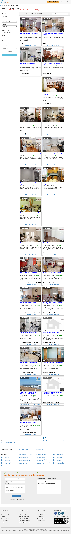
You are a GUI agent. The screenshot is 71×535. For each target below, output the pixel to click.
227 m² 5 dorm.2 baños (30, 159)
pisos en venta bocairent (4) (58, 459)
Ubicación (37, 404)
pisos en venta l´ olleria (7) (24, 463)
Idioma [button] (3, 521)
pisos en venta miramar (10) (24, 462)
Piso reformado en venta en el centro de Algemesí (30, 183)
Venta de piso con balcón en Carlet (28, 332)
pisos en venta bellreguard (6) (6, 459)
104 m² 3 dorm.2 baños (30, 309)
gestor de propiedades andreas (46, 481)
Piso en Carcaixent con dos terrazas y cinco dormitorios (30, 153)
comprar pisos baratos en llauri (59, 440)
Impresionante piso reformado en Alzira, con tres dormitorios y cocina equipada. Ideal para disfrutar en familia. (30, 69)
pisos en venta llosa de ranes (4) (25, 465)
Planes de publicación (23, 522)
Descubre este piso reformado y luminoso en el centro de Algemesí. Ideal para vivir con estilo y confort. (30, 189)
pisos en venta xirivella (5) (6, 465)
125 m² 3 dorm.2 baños (53, 249)
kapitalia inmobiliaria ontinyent (46, 483)
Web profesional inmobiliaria (24, 519)
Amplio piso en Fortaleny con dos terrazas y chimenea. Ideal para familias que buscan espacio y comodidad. (53, 338)
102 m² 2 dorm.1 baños (30, 40)
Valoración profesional (23, 517)
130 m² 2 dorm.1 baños (30, 249)
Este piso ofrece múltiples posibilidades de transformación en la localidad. (30, 248)
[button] (16, 5)
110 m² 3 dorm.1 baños (53, 99)
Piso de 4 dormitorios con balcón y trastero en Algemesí (53, 183)
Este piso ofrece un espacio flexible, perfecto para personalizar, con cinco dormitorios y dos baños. (30, 159)
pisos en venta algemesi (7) (58, 457)
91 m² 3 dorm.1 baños (30, 399)
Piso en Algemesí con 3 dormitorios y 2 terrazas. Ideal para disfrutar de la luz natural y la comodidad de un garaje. (53, 248)
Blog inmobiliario (40, 514)
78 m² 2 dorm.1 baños (53, 309)
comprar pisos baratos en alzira (25, 440)
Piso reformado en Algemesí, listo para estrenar (53, 153)
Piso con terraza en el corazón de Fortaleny (53, 362)
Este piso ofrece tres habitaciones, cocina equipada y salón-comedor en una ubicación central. (53, 99)
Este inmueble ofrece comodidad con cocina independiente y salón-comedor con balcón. (53, 38)
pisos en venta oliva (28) (58, 454)
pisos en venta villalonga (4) (41, 459)
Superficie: (4, 40)
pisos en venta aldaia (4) (40, 465)
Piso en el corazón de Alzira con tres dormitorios (53, 93)
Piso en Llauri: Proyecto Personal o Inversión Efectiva (53, 303)
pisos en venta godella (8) (6, 463)
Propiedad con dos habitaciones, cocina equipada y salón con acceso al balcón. (53, 128)
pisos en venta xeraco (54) (41, 454)
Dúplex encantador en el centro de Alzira (29, 33)
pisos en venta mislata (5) (23, 459)
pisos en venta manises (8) (24, 457)
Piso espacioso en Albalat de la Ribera (52, 272)
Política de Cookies (5, 519)
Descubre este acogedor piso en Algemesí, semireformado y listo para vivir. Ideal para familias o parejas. (30, 278)
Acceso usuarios (65, 1)
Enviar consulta (16, 496)
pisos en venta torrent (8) (6, 457)
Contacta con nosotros (5, 514)
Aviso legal (3, 516)
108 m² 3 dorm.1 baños (30, 129)
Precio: (3, 35)
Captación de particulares (24, 514)
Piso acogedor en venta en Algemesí (29, 272)
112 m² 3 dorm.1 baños (53, 69)
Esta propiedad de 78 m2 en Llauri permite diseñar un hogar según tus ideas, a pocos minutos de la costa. (53, 308)
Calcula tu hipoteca (40, 517)
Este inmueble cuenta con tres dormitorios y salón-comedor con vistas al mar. (53, 397)
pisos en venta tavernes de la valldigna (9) (44, 462)
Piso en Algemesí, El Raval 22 (50, 242)
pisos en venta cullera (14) (58, 460)
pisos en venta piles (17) (40, 460)
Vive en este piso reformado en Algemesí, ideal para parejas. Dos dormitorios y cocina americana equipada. (53, 159)
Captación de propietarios (24, 516)
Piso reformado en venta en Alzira (28, 63)
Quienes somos (4, 513)
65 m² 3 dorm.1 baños (30, 279)
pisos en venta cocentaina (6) (58, 463)
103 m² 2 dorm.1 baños (53, 129)
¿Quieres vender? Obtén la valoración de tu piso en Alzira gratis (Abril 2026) (20, 10)
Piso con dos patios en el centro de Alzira (30, 123)
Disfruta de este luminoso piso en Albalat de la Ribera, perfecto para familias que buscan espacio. (53, 278)
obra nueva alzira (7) (40, 449)
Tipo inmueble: (5, 30)
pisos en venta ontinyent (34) (24, 460)
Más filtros (9, 51)
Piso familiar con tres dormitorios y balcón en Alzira (53, 34)
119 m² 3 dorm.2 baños (53, 369)
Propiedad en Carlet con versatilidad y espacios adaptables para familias (30, 337)
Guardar (33, 45)
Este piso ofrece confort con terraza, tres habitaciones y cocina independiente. (53, 367)
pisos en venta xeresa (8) (58, 462)
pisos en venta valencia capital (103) (25, 454)
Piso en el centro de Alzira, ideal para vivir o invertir (53, 64)
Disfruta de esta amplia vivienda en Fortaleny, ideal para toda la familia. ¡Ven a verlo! (30, 367)
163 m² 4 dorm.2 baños (30, 219)
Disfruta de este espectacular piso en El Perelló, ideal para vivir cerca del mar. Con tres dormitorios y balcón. (30, 428)
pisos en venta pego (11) (6, 462)
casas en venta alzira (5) (23, 449)
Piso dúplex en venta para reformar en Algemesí (30, 243)
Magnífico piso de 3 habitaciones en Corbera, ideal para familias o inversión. (30, 307)
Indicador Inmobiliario (41, 519)
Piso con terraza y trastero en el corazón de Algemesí (30, 213)
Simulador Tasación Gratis (53, 1)
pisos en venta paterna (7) (41, 457)
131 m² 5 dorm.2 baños (30, 189)
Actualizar (9, 55)
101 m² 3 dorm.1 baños (53, 339)
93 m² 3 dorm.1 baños (53, 40)
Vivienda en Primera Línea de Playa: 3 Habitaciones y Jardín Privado (30, 393)
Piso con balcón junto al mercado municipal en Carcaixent (53, 123)
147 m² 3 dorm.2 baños (53, 399)
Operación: (4, 14)
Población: (4, 24)
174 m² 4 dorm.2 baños (53, 189)
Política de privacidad (5, 517)
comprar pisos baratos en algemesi (42, 440)
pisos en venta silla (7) (40, 463)
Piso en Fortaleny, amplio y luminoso (29, 362)
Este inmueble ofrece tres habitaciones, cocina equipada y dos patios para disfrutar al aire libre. (30, 129)
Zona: (3, 19)
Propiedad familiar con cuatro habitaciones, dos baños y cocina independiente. (53, 188)
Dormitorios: (5, 46)
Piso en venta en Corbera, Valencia (28, 302)
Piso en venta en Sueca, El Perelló (28, 422)
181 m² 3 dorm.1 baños (30, 369)
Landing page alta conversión (24, 521)
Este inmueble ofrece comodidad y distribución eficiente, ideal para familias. (30, 218)
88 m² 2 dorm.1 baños (53, 159)
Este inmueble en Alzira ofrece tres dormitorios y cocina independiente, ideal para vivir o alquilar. (53, 69)
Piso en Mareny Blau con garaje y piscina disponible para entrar (53, 393)
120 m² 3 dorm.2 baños (30, 69)
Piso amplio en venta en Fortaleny (51, 332)
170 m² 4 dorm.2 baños (53, 279)
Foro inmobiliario (40, 516)
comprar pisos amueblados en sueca (8, 442)
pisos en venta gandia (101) (6, 460)
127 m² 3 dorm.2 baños (30, 339)
